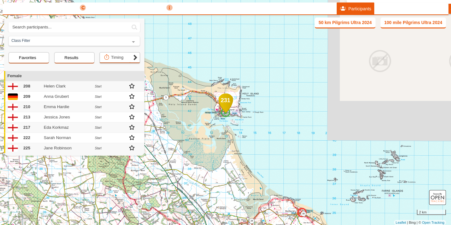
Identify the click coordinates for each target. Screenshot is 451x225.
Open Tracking (433, 222)
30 (303, 213)
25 (252, 220)
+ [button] (150, 68)
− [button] (150, 79)
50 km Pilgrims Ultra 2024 (345, 22)
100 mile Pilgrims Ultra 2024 (413, 22)
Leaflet (401, 222)
